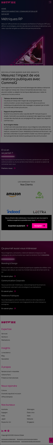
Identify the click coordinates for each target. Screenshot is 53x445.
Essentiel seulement (16, 226)
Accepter (38, 226)
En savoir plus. (40, 220)
